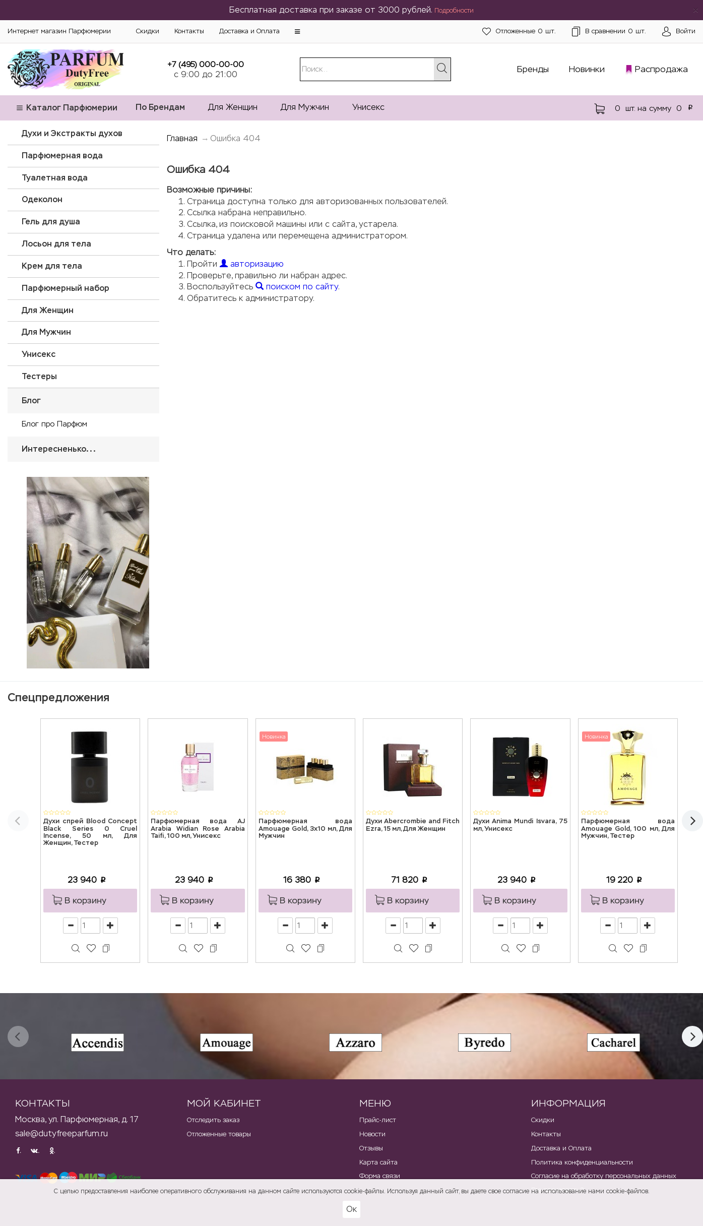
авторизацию (252, 264)
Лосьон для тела (56, 243)
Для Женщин (233, 107)
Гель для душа (51, 221)
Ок (351, 1209)
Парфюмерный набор (65, 288)
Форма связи (379, 1176)
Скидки (147, 31)
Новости (372, 1134)
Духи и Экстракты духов (72, 133)
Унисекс (368, 107)
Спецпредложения (58, 697)
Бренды (533, 69)
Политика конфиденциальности (582, 1162)
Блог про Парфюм (54, 423)
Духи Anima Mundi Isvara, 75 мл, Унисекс (520, 825)
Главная (182, 138)
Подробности (454, 11)
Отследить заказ (213, 1120)
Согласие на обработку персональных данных (603, 1176)
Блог (31, 400)
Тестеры (39, 376)
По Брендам (160, 107)
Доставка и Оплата (249, 31)
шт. (519, 31)
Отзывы (371, 1148)
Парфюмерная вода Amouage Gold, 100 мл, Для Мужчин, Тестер (628, 829)
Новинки (587, 69)
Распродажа (661, 69)
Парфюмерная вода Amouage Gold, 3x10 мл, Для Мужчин (305, 829)
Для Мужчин (305, 107)
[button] (297, 32)
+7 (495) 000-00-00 (205, 64)
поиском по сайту (296, 286)
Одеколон (42, 199)
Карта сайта (378, 1162)
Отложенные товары (219, 1134)
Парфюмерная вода (62, 155)
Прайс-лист (377, 1120)
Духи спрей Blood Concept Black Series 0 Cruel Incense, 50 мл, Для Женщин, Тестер (90, 832)
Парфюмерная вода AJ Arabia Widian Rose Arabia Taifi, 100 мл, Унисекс (197, 829)
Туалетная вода (55, 177)
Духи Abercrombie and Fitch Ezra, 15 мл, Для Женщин (413, 825)
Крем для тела (52, 266)
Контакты (189, 31)
